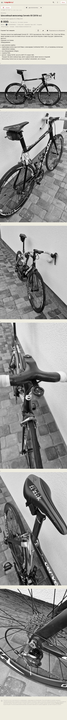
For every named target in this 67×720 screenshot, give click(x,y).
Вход (63, 2)
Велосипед (3, 13)
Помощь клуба (58, 703)
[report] (56, 30)
